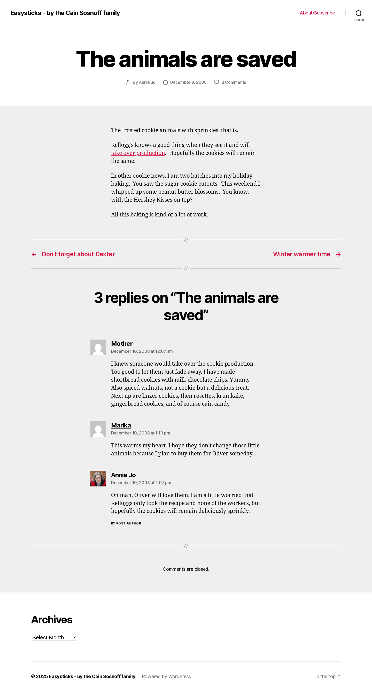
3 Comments (234, 82)
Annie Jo (147, 82)
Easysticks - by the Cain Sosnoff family (65, 13)
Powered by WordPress (166, 676)
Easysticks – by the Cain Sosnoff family (92, 676)
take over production (138, 153)
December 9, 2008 (188, 82)
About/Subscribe (317, 13)
